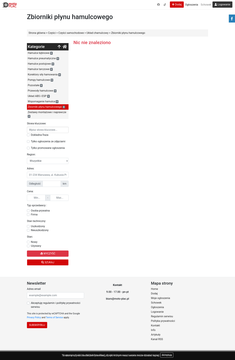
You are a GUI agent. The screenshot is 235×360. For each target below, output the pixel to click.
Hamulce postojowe (41, 63)
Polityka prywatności (163, 320)
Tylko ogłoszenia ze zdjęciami (48, 141)
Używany (36, 245)
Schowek (206, 4)
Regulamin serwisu (162, 316)
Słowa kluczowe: (36, 123)
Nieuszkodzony (39, 230)
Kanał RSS (157, 339)
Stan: (30, 236)
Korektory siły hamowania (44, 74)
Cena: (30, 191)
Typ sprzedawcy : (37, 205)
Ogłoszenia (191, 4)
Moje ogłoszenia (160, 298)
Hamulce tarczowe (40, 69)
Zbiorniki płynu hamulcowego (46, 107)
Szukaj (47, 262)
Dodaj (177, 4)
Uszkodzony (38, 226)
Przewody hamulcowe (42, 90)
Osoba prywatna (40, 210)
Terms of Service (54, 317)
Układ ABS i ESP (39, 96)
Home (154, 288)
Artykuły (155, 334)
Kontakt (155, 325)
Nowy (34, 241)
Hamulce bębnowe (40, 53)
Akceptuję (167, 355)
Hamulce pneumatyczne (43, 58)
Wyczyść (47, 253)
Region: (31, 154)
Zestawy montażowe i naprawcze (47, 114)
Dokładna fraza (39, 134)
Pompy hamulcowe (40, 80)
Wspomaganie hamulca (43, 101)
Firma (34, 214)
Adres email (34, 288)
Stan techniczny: (36, 221)
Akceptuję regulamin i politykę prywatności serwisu (55, 304)
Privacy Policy (34, 317)
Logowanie (222, 4)
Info (153, 330)
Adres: (30, 168)
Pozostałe (35, 85)
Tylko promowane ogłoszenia (48, 147)
